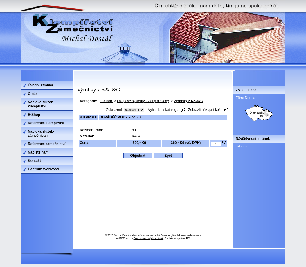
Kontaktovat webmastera (186, 235)
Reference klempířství (46, 123)
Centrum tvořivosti (43, 169)
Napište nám (38, 152)
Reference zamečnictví (46, 144)
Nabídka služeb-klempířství (41, 104)
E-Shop (106, 101)
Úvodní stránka (40, 85)
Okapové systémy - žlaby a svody (143, 101)
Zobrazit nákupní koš (204, 110)
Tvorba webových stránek (148, 238)
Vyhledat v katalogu (163, 110)
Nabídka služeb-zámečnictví (41, 133)
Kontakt (34, 161)
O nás (32, 94)
